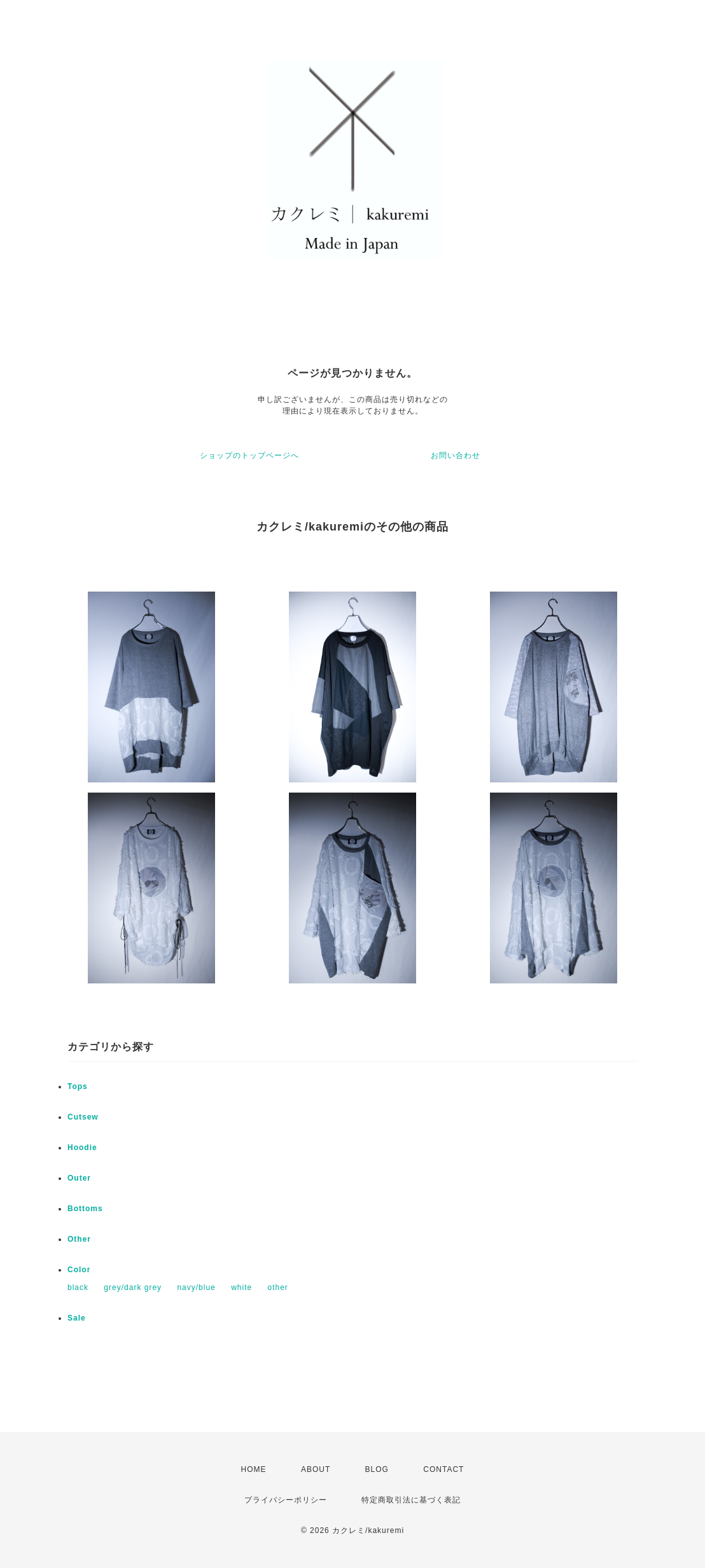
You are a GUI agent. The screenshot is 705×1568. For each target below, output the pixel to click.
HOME (254, 1469)
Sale (76, 1318)
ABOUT (315, 1469)
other (277, 1287)
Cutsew (83, 1117)
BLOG (377, 1469)
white (241, 1287)
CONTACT (443, 1469)
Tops (77, 1086)
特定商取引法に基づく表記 (411, 1499)
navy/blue (196, 1287)
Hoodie (82, 1147)
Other (79, 1239)
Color (78, 1269)
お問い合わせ (455, 455)
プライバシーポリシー (285, 1499)
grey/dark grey (133, 1287)
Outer (79, 1178)
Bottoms (85, 1208)
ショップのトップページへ (249, 455)
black (77, 1287)
